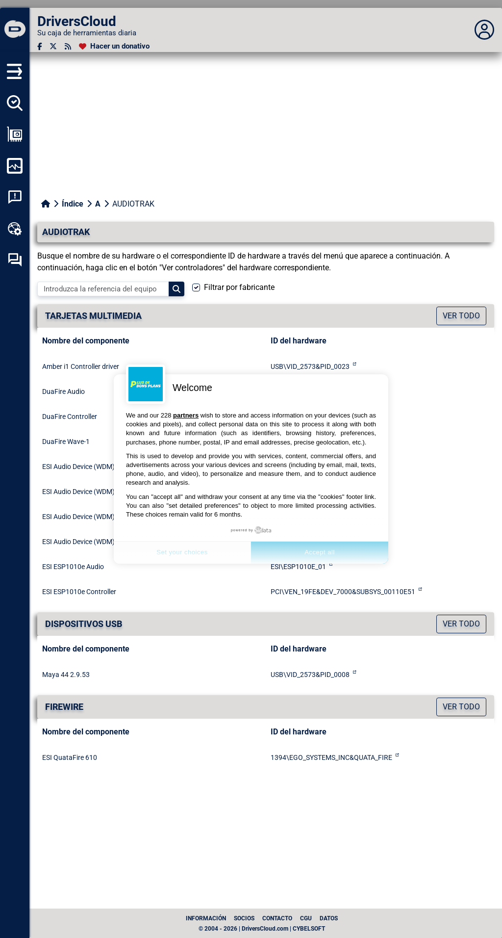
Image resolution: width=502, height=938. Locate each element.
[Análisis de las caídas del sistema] (15, 197)
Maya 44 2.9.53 (66, 674)
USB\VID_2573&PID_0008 (310, 674)
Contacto (277, 918)
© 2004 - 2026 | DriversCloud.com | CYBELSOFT (262, 928)
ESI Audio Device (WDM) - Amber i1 (94, 466)
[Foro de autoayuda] (15, 260)
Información (206, 918)
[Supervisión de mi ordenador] (15, 166)
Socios (244, 918)
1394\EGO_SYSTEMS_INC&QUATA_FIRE (331, 757)
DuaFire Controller (69, 416)
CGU (306, 918)
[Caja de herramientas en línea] (15, 228)
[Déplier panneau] (484, 30)
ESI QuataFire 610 (69, 757)
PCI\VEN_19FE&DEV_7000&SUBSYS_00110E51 (343, 592)
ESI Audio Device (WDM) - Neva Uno (95, 517)
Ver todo (461, 315)
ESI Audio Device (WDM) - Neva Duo (95, 491)
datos (329, 918)
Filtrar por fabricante (239, 287)
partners (186, 415)
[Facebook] (39, 46)
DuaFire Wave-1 (66, 441)
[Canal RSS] (68, 46)
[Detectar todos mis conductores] (15, 103)
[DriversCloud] (14, 30)
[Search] (176, 289)
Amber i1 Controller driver (80, 366)
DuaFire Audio (63, 391)
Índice (72, 203)
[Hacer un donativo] (114, 46)
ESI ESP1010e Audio (73, 567)
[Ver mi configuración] (15, 134)
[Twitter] (53, 46)
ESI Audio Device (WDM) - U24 (87, 542)
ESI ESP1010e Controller (79, 592)
